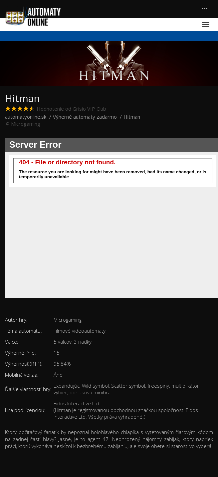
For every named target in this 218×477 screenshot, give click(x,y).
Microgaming (25, 123)
